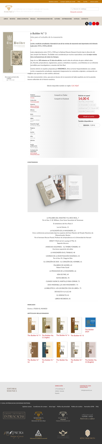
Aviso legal (52, 406)
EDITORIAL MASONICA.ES (34, 153)
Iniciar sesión (94, 1)
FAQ (79, 1)
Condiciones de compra (40, 406)
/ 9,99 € (89, 125)
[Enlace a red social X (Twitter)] (87, 23)
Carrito (85, 1)
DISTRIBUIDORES (67, 19)
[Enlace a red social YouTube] (94, 23)
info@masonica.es (86, 390)
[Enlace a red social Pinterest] (97, 23)
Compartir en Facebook (61, 99)
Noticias (76, 19)
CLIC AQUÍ (75, 86)
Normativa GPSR (89, 406)
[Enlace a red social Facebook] (90, 23)
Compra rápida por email (67, 1)
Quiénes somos (53, 1)
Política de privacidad (63, 406)
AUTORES (57, 19)
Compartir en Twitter (60, 95)
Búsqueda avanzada (76, 12)
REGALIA (32, 19)
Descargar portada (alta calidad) (13, 78)
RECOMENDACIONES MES (45, 19)
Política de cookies (76, 406)
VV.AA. (32, 98)
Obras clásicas (34, 106)
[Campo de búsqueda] (84, 9)
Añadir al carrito (88, 116)
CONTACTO (84, 19)
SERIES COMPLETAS (22, 19)
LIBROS (6, 19)
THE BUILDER (34, 102)
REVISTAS (12, 19)
